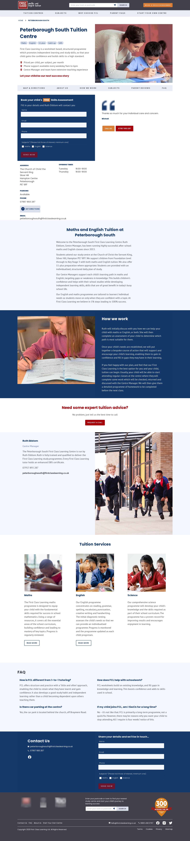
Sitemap (169, 829)
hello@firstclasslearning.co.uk (122, 823)
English (38, 146)
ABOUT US (62, 88)
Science (48, 146)
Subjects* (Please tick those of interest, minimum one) (45, 142)
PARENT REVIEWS (140, 88)
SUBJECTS (114, 88)
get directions (32, 209)
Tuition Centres (33, 13)
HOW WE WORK (88, 88)
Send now (29, 154)
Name (24, 110)
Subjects (61, 13)
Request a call (95, 422)
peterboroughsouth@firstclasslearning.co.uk (35, 218)
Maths (27, 146)
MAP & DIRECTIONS (34, 88)
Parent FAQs (118, 13)
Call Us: (108, 128)
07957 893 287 (124, 128)
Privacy (159, 829)
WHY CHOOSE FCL (88, 13)
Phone (24, 131)
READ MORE (32, 643)
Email (24, 121)
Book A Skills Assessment (158, 5)
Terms (139, 829)
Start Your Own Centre (152, 13)
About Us (37, 823)
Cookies (149, 829)
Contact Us (22, 823)
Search (123, 5)
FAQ (164, 88)
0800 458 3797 (145, 823)
